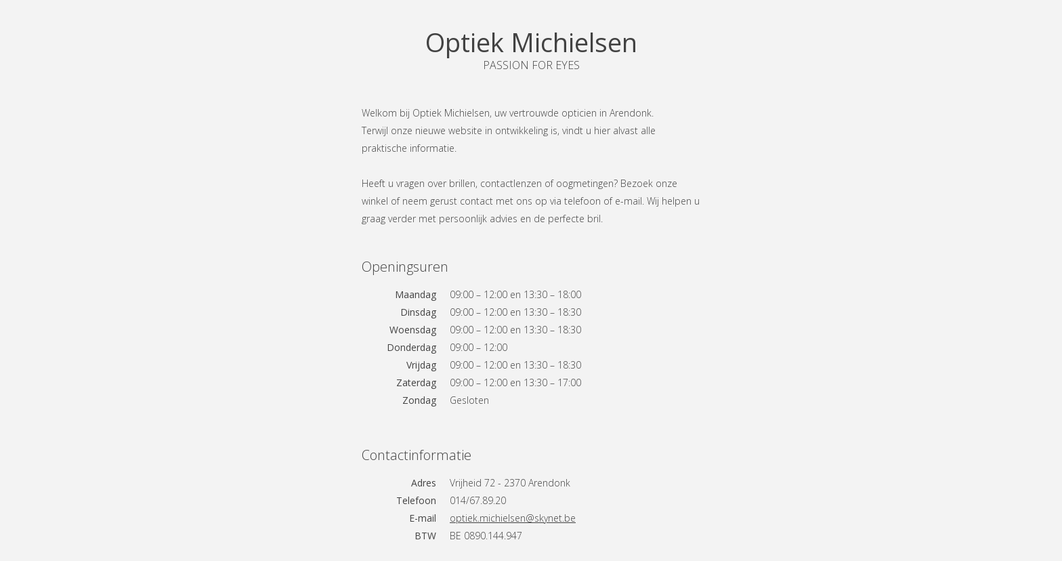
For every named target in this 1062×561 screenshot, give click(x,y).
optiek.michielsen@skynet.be (513, 518)
